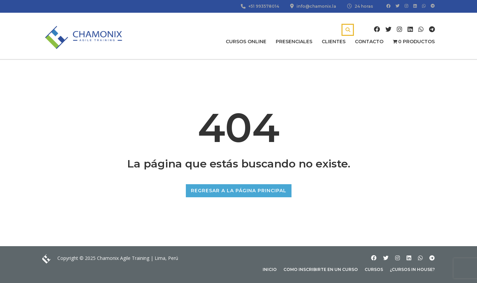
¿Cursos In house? (412, 269)
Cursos (374, 269)
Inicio (270, 269)
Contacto (369, 42)
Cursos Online (246, 42)
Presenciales (294, 42)
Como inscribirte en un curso (320, 269)
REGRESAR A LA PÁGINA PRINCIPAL (238, 191)
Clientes (334, 42)
